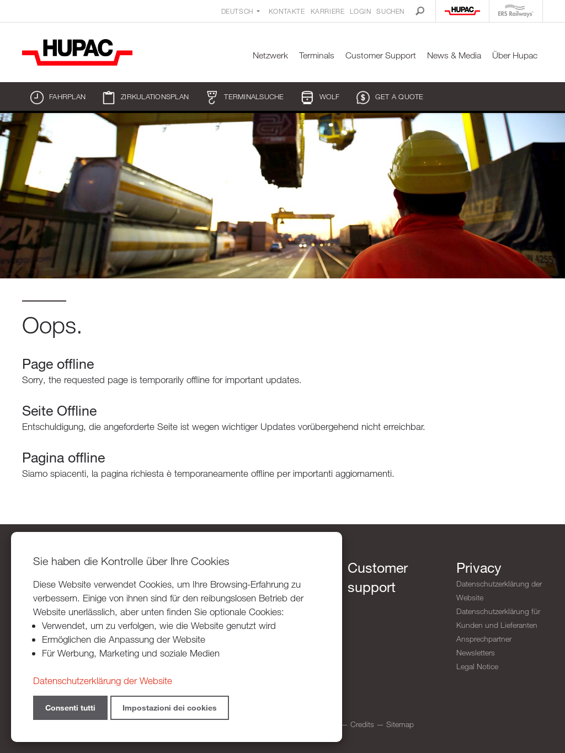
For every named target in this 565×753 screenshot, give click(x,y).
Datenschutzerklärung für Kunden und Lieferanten (498, 618)
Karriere (328, 11)
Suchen (390, 11)
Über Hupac (514, 55)
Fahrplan (58, 97)
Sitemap (400, 724)
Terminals (316, 55)
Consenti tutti (70, 707)
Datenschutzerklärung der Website (499, 590)
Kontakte (287, 11)
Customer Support (380, 55)
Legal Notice (477, 666)
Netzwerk (270, 55)
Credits (362, 724)
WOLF (320, 97)
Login (360, 11)
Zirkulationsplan (145, 97)
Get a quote (390, 97)
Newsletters (475, 652)
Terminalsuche (244, 97)
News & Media (454, 55)
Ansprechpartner (483, 638)
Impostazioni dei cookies (169, 707)
